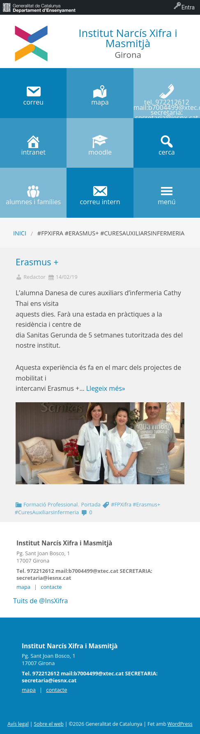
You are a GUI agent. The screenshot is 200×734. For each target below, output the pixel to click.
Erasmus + (37, 262)
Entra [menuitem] (188, 7)
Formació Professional (50, 504)
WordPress (180, 723)
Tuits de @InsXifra (40, 600)
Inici (19, 233)
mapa (23, 586)
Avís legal (17, 723)
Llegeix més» (105, 388)
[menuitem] (39, 7)
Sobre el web (49, 723)
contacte (51, 586)
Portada (91, 504)
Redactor (34, 277)
